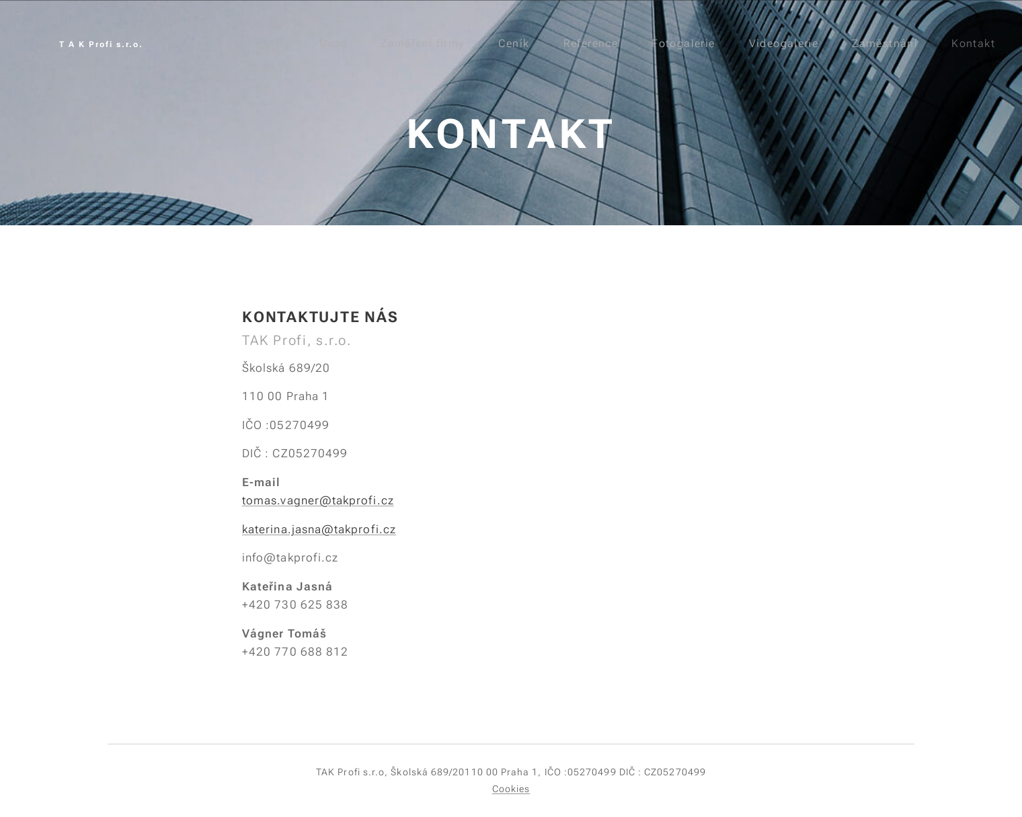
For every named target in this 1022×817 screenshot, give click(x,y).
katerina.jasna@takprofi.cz (319, 529)
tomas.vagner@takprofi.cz (318, 500)
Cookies (511, 788)
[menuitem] (334, 44)
